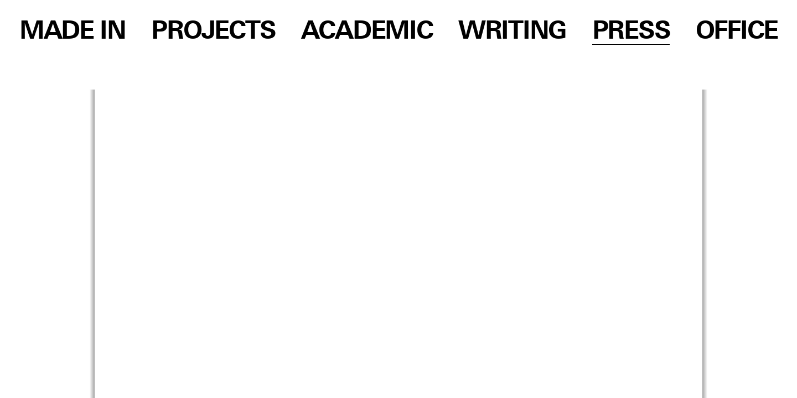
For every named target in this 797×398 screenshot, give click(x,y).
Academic (367, 31)
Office (737, 31)
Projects (213, 31)
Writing (512, 31)
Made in (72, 31)
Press (631, 31)
